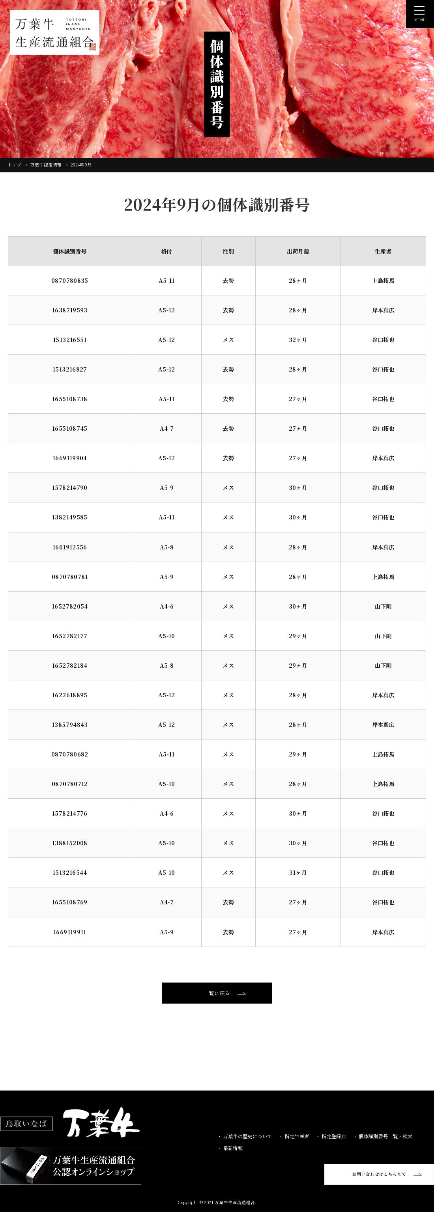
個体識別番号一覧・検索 (384, 1135)
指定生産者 (296, 1135)
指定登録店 (333, 1135)
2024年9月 (81, 165)
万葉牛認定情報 (46, 165)
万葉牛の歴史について (247, 1135)
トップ (15, 165)
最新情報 (232, 1147)
